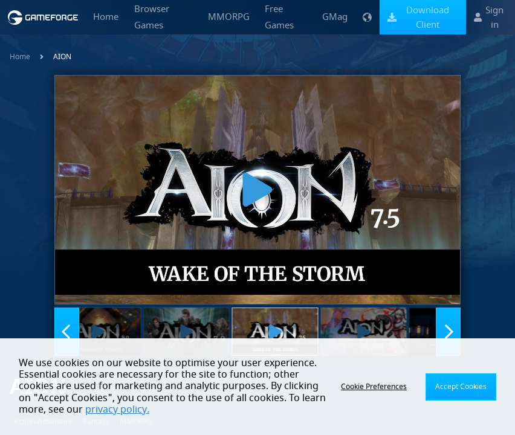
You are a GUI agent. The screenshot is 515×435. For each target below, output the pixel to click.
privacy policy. (117, 409)
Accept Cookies (461, 386)
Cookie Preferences (374, 386)
